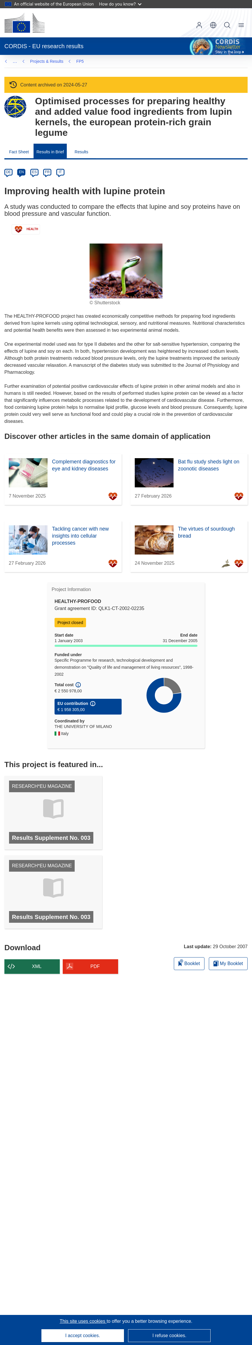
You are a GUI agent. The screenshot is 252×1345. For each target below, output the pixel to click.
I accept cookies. (82, 1335)
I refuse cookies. (169, 1335)
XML (37, 966)
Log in (199, 25)
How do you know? (120, 3)
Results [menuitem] (81, 152)
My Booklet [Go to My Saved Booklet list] (228, 963)
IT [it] (60, 172)
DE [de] (8, 172)
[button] (213, 25)
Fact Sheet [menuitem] (19, 152)
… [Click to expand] (15, 61)
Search (227, 25)
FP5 (34, 61)
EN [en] (21, 172)
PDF (95, 966)
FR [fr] (47, 172)
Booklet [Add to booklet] (189, 962)
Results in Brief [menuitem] (50, 152)
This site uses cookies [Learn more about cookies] (83, 1321)
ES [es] (34, 172)
